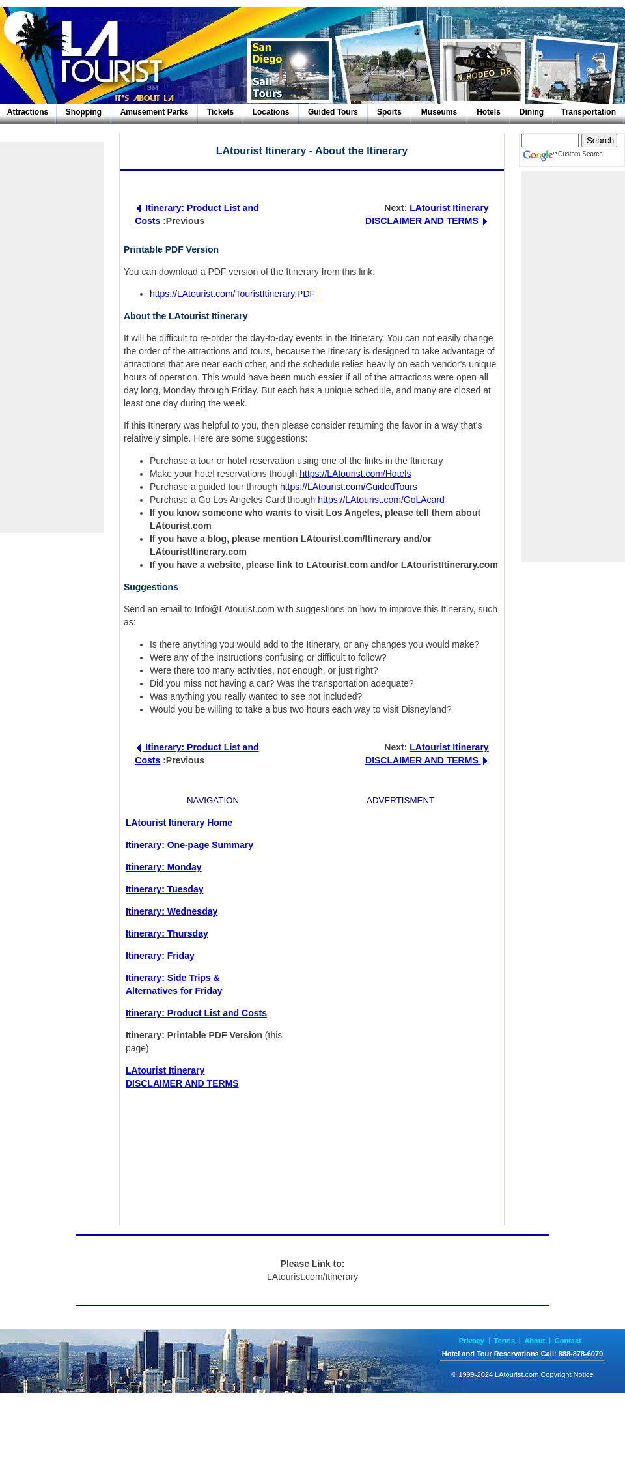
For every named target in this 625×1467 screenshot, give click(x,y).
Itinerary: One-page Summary (189, 845)
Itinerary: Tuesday (165, 889)
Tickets (220, 112)
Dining (532, 112)
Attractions (27, 112)
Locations (271, 112)
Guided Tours (333, 112)
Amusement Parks (154, 112)
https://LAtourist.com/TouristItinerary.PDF (232, 294)
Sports (389, 112)
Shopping (84, 112)
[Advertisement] (52, 337)
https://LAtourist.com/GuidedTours (348, 486)
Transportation (588, 112)
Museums (439, 112)
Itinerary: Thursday (167, 933)
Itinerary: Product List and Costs (196, 1013)
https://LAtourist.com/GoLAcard (381, 499)
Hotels (489, 112)
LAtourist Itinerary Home (179, 823)
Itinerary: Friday (160, 955)
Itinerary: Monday (164, 867)
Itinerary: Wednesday (171, 911)
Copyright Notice (566, 1374)
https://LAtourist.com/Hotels (355, 473)
